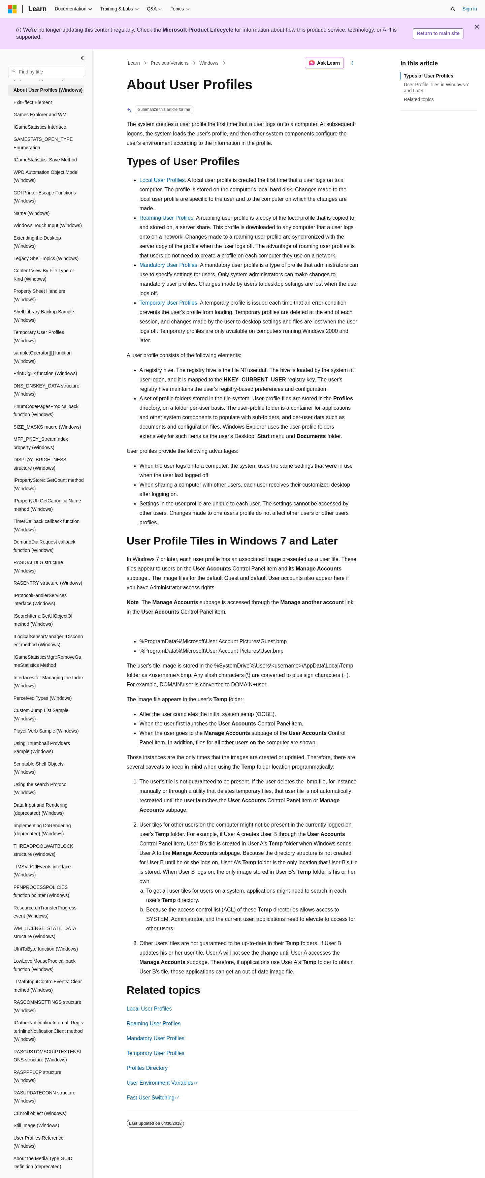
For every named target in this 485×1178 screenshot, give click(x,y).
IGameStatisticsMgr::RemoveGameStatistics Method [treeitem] (47, 661)
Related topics (419, 99)
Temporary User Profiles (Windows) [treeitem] (38, 336)
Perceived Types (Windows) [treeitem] (42, 698)
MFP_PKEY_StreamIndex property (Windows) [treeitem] (40, 443)
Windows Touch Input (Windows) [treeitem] (47, 225)
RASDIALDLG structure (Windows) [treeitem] (38, 567)
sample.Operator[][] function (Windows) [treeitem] (42, 357)
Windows (209, 63)
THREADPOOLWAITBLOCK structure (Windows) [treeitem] (43, 850)
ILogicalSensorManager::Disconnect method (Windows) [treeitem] (48, 641)
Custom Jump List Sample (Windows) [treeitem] (40, 714)
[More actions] (352, 63)
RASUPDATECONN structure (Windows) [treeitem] (44, 1097)
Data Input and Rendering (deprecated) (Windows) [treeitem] (40, 809)
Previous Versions (170, 63)
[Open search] (453, 9)
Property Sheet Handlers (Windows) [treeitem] (39, 295)
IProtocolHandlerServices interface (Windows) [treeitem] (40, 600)
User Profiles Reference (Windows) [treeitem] (38, 1142)
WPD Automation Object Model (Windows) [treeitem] (45, 176)
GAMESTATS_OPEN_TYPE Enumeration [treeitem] (43, 143)
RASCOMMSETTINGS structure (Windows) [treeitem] (47, 1006)
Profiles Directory (147, 1068)
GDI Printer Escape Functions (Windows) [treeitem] (44, 197)
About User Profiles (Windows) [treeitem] (48, 90)
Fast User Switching (150, 1097)
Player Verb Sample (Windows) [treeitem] (46, 731)
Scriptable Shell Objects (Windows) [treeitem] (38, 768)
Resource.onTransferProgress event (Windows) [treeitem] (44, 912)
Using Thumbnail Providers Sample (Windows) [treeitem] (41, 747)
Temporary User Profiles (168, 303)
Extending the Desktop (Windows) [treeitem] (37, 242)
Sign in (469, 8)
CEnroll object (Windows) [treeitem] (39, 1113)
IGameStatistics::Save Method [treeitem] (45, 159)
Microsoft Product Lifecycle (198, 30)
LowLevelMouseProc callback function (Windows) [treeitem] (44, 965)
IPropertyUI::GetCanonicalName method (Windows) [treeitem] (47, 505)
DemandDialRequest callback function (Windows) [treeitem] (44, 546)
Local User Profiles (162, 180)
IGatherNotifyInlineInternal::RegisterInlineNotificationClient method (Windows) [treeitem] (48, 1031)
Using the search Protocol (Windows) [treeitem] (40, 789)
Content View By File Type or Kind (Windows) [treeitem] (43, 275)
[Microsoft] (12, 9)
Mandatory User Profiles (168, 265)
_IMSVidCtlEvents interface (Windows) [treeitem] (42, 871)
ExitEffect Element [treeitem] (32, 102)
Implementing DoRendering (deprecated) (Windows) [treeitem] (42, 830)
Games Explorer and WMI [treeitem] (40, 114)
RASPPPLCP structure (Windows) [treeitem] (37, 1076)
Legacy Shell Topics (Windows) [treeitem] (46, 258)
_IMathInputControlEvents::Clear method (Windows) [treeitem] (47, 986)
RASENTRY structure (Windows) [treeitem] (47, 583)
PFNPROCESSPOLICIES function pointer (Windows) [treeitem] (41, 891)
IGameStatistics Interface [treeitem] (39, 127)
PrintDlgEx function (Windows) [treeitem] (45, 373)
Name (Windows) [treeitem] (31, 213)
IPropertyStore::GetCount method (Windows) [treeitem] (48, 484)
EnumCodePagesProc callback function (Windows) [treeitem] (45, 410)
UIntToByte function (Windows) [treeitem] (45, 949)
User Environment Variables (160, 1083)
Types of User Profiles (428, 76)
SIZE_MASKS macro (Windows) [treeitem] (47, 427)
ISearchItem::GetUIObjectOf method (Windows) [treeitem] (42, 620)
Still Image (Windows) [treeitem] (36, 1125)
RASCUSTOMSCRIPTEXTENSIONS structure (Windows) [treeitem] (47, 1056)
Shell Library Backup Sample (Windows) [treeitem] (43, 316)
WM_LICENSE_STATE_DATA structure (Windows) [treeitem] (44, 932)
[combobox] (46, 72)
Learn (134, 63)
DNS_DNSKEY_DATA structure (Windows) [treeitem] (46, 390)
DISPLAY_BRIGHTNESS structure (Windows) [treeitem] (39, 464)
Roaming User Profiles (166, 218)
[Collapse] (82, 58)
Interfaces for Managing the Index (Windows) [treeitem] (48, 682)
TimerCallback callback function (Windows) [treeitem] (46, 525)
